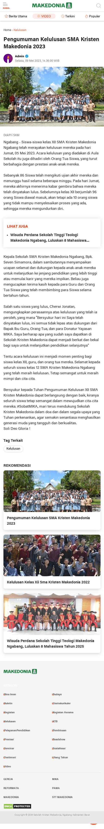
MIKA (55, 779)
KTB (55, 721)
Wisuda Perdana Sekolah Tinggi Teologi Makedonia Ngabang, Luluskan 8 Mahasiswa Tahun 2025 (48, 238)
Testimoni (10, 757)
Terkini (70, 16)
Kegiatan (9, 712)
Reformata (11, 788)
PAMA (56, 788)
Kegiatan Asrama (63, 712)
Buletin (8, 703)
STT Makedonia (62, 797)
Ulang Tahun (60, 757)
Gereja (8, 779)
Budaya (57, 694)
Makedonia (11, 797)
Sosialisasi (59, 748)
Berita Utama (18, 16)
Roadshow (59, 739)
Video (46, 16)
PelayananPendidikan (17, 730)
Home (7, 30)
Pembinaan (59, 730)
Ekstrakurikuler (62, 703)
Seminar (9, 748)
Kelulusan (13, 449)
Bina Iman (10, 694)
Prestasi (9, 739)
